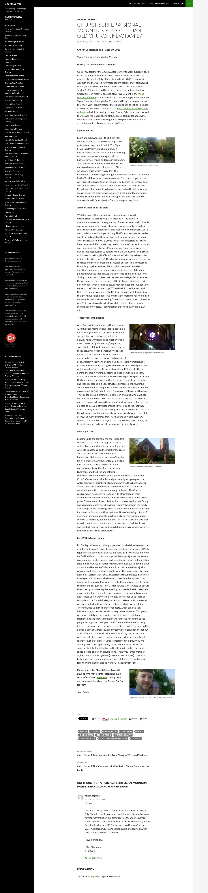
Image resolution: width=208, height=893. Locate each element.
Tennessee (136, 739)
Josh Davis (102, 42)
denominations (104, 735)
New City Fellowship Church (16, 140)
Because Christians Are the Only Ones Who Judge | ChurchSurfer (15, 365)
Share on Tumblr (118, 718)
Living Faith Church (12, 125)
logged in (95, 876)
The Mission (9, 212)
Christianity (126, 731)
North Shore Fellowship (14, 160)
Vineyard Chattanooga (14, 230)
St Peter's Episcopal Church (15, 209)
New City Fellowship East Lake (16, 143)
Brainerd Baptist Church (14, 42)
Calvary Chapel (11, 55)
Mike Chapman (92, 795)
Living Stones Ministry (13, 129)
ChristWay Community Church (17, 79)
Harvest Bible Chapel (13, 104)
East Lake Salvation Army (14, 86)
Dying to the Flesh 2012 (159, 4)
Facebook (102, 677)
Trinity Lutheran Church (14, 226)
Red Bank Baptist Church (15, 164)
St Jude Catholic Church (14, 198)
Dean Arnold (10, 391)
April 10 (83, 731)
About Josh (178, 4)
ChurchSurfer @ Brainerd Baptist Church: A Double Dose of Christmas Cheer (17, 421)
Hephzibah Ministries (13, 108)
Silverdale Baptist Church (15, 195)
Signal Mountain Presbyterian (113, 739)
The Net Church (11, 216)
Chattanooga (109, 731)
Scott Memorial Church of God (17, 181)
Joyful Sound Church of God (16, 115)
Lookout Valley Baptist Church (17, 132)
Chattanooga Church (13, 65)
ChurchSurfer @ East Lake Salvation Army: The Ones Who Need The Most (113, 753)
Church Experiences (87, 19)
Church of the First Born (14, 83)
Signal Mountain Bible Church (16, 185)
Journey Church (11, 111)
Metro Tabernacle (12, 136)
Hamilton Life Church (13, 100)
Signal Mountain (87, 739)
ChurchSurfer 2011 (136, 4)
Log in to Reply (95, 858)
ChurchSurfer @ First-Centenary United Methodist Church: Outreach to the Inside (113, 766)
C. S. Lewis (95, 731)
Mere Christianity (123, 735)
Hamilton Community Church (16, 97)
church (139, 731)
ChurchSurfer (13, 3)
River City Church (12, 171)
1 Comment (116, 42)
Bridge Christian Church (14, 45)
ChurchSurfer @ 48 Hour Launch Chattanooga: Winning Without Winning (17, 373)
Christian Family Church (14, 75)
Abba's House (10, 25)
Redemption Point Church (15, 167)
